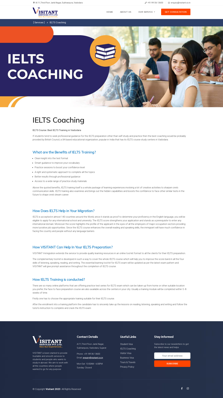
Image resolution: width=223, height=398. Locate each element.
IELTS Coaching (128, 348)
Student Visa (126, 344)
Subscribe (172, 364)
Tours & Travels (127, 362)
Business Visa (127, 357)
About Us (125, 12)
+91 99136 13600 (154, 3)
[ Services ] (39, 22)
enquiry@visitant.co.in (179, 3)
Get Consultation (176, 12)
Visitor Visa (125, 353)
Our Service (145, 12)
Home (109, 12)
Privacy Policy (127, 366)
